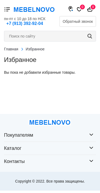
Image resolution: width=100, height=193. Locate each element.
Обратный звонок (78, 21)
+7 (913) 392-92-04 (24, 23)
